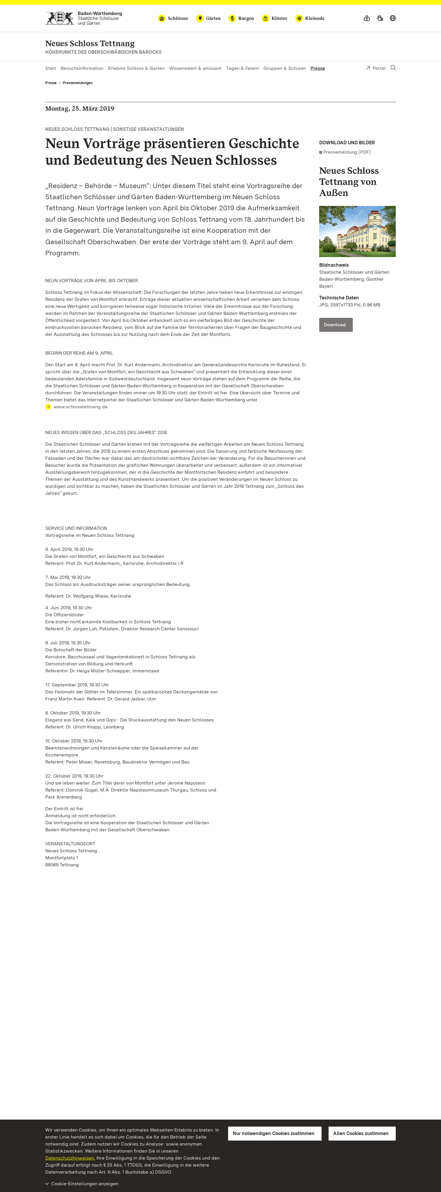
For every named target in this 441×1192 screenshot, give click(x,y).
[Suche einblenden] (393, 68)
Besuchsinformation (82, 68)
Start (50, 68)
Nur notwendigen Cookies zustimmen (274, 1133)
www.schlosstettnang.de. (81, 407)
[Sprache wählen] (393, 18)
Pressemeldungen (78, 83)
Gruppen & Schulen (284, 68)
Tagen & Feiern (242, 68)
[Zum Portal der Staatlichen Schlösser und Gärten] (83, 18)
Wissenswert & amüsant (195, 68)
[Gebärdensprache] (379, 18)
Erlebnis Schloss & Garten (136, 68)
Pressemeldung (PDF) (347, 152)
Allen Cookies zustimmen (361, 1133)
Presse (317, 68)
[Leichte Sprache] (367, 18)
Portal (376, 68)
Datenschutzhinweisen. (70, 1158)
